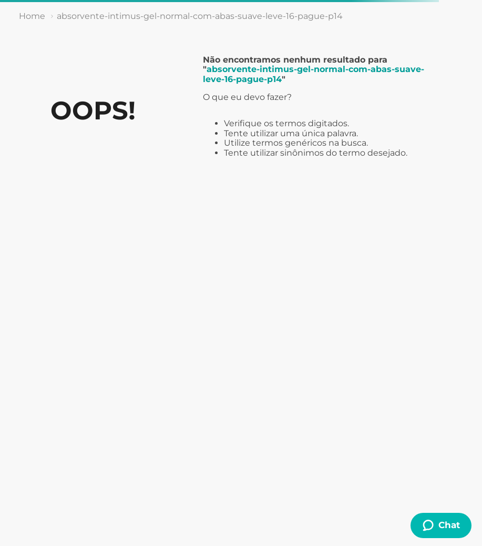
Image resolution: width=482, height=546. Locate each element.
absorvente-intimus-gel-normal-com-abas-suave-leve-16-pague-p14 (200, 16)
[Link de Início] (32, 16)
